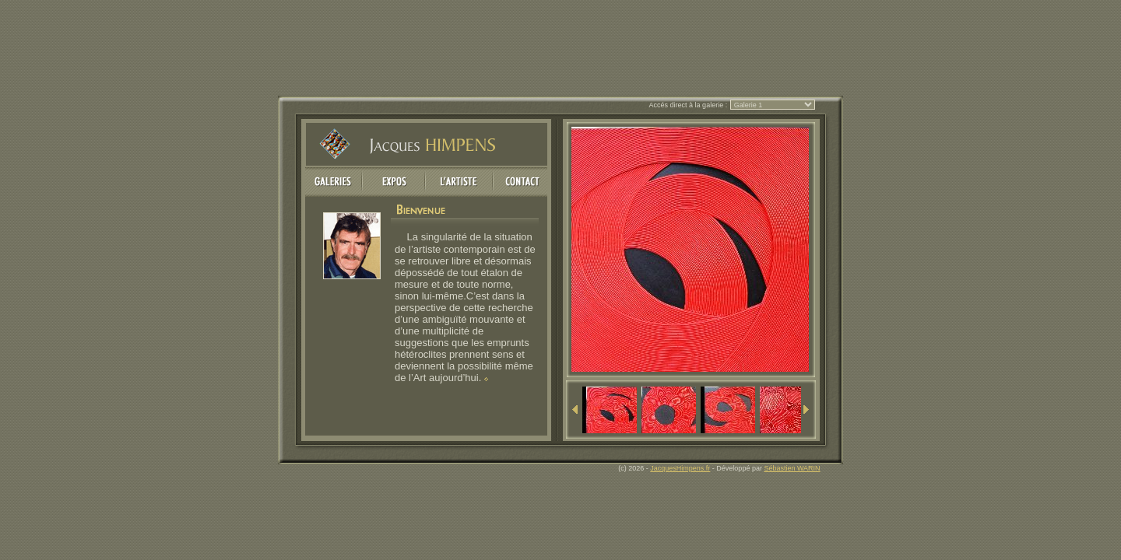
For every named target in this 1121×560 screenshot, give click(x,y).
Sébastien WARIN (792, 468)
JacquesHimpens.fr (680, 468)
